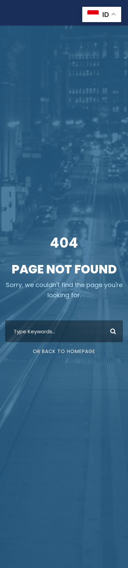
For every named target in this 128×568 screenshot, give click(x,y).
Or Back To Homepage (64, 351)
